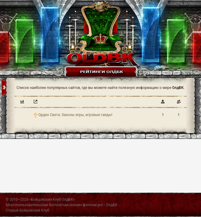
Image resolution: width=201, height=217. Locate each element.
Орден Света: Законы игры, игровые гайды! (75, 115)
